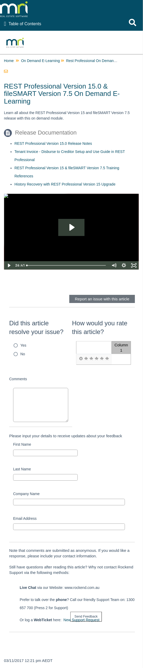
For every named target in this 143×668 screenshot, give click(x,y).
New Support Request (81, 620)
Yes (23, 345)
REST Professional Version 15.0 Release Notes (53, 143)
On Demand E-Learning (40, 61)
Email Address (24, 518)
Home (9, 61)
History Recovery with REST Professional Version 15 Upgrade (64, 184)
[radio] (80, 358)
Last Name (22, 469)
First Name (22, 444)
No (22, 354)
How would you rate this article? (100, 328)
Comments (18, 379)
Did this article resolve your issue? (36, 328)
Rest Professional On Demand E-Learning (100, 61)
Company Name (26, 494)
